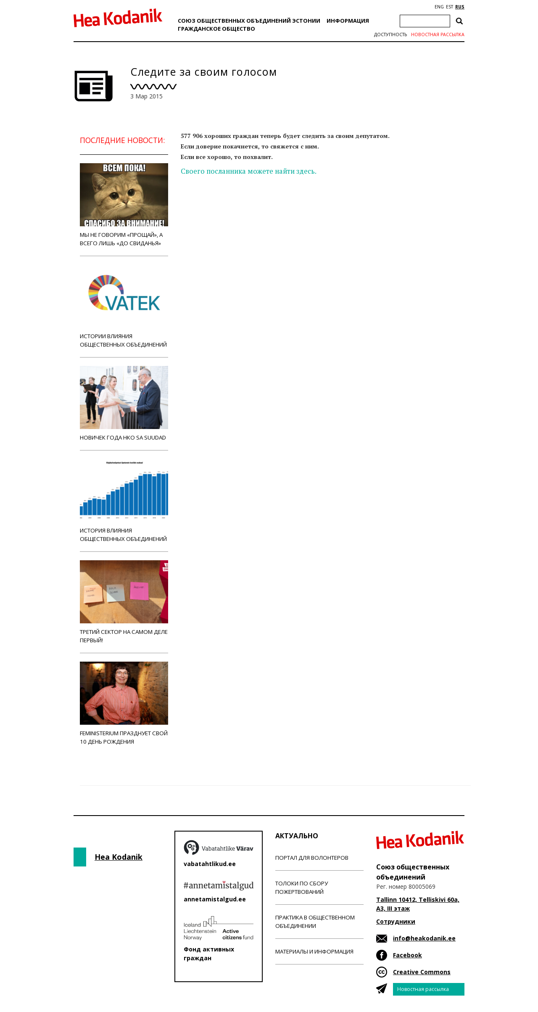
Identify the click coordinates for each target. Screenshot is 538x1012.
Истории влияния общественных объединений (124, 306)
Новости (203, 204)
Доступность (390, 34)
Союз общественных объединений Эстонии (249, 20)
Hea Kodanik (118, 857)
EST (449, 7)
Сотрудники (395, 921)
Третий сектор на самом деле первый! (124, 602)
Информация (348, 20)
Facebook (407, 955)
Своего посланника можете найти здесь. (248, 171)
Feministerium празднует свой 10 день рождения (124, 703)
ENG (439, 7)
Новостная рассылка (437, 34)
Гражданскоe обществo (216, 28)
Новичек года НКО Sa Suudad (124, 403)
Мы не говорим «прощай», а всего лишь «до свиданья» (124, 205)
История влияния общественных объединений (124, 501)
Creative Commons (422, 972)
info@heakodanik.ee (424, 938)
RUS (459, 7)
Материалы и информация (314, 951)
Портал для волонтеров (311, 857)
